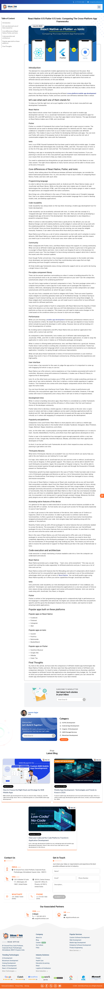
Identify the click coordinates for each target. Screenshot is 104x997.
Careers (38, 942)
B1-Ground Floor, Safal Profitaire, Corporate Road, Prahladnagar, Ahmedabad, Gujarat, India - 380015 (29, 871)
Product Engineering (76, 948)
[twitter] (51, 985)
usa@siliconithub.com (40, 918)
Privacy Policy (19, 986)
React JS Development (9, 968)
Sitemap (26, 986)
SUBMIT (58, 897)
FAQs (37, 948)
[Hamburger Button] (99, 7)
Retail (38, 966)
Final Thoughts (7, 46)
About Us (39, 937)
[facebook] (46, 985)
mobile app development (56, 320)
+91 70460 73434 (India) (17, 897)
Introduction (6, 23)
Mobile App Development (78, 942)
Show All (64, 739)
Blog (37, 940)
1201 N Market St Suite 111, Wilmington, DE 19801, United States (20, 882)
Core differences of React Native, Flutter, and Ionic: (10, 32)
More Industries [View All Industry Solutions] (41, 971)
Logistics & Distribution (43, 968)
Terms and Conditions (7, 986)
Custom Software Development (80, 937)
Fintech (38, 958)
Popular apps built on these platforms (10, 42)
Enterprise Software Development (80, 945)
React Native (63, 575)
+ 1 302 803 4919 (39, 916)
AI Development (7, 958)
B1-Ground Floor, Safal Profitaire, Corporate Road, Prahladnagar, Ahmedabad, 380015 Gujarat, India (13, 948)
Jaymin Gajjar (33, 712)
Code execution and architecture (8, 37)
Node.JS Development (9, 966)
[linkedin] (42, 985)
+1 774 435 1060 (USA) (41, 897)
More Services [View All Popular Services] (74, 950)
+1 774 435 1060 (78, 2)
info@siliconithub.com (95, 2)
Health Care (39, 960)
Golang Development (9, 963)
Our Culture (39, 945)
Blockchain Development (70, 735)
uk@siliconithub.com (71, 917)
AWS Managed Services (69, 732)
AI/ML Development (68, 722)
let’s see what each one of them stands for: (10, 27)
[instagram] (55, 985)
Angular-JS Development (70, 729)
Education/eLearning (42, 963)
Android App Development (70, 726)
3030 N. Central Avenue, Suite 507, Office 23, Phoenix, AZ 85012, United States (41, 883)
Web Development (75, 940)
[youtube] (59, 985)
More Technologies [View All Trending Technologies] (8, 971)
